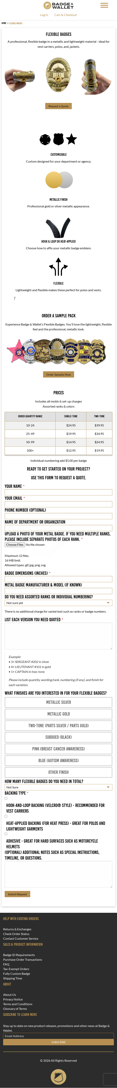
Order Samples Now (58, 374)
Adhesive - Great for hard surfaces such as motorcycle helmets (52, 843)
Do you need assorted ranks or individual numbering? (49, 597)
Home (4, 23)
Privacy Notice (13, 999)
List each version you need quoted (32, 619)
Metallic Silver (58, 702)
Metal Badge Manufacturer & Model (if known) (43, 585)
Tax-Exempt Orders (16, 968)
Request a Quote (58, 106)
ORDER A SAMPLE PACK (58, 315)
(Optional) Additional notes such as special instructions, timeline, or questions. (52, 855)
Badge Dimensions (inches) (26, 573)
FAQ (6, 964)
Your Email (13, 498)
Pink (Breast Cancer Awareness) (58, 749)
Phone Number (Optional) (25, 510)
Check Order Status (16, 933)
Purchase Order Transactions (22, 959)
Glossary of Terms (15, 1008)
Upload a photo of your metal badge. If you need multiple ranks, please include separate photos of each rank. (58, 536)
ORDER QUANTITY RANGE (30, 416)
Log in (44, 15)
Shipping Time (12, 978)
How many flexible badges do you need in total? (44, 781)
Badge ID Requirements (19, 954)
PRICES (58, 392)
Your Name (13, 486)
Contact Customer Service (20, 938)
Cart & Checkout (65, 15)
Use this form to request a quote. (58, 477)
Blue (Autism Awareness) (58, 760)
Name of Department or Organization (35, 522)
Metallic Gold (58, 714)
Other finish (58, 772)
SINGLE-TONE (70, 416)
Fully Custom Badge (16, 973)
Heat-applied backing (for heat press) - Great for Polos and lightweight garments (55, 826)
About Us (9, 994)
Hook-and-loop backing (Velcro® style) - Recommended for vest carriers (55, 808)
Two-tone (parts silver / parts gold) (58, 725)
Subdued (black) (58, 737)
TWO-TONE (99, 416)
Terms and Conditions (17, 1004)
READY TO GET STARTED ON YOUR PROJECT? (58, 469)
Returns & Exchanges (17, 929)
